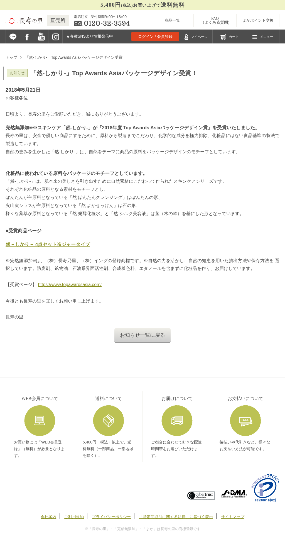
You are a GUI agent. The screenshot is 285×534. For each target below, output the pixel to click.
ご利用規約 (74, 517)
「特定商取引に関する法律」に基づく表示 (176, 517)
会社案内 (48, 517)
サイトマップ (232, 517)
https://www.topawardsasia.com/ (70, 284)
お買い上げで (142, 5)
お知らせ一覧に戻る (142, 335)
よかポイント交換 (258, 20)
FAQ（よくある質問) (215, 20)
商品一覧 (172, 20)
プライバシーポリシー (111, 517)
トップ (11, 57)
